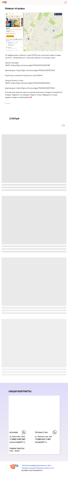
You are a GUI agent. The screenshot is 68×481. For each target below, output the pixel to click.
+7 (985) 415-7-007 (43, 440)
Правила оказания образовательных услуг (38, 468)
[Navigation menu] (65, 2)
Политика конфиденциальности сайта (36, 466)
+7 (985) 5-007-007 (17, 440)
